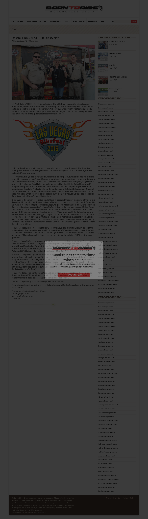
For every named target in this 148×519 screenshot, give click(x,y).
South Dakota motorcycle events (107, 253)
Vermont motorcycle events (106, 269)
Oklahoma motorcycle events (106, 233)
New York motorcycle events (106, 218)
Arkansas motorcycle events (106, 116)
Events (67, 21)
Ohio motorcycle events (105, 229)
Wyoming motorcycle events (106, 292)
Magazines (43, 21)
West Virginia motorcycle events (107, 284)
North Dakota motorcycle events (107, 225)
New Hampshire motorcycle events (108, 206)
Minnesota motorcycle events (106, 182)
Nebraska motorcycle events (106, 198)
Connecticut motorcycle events (107, 127)
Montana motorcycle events (106, 194)
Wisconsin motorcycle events (106, 288)
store (101, 21)
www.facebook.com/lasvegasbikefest (32, 291)
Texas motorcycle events (105, 261)
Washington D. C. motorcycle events (108, 280)
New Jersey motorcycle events (107, 210)
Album (126, 498)
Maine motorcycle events (105, 167)
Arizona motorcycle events (105, 112)
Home (13, 21)
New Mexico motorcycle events (107, 214)
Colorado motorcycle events (106, 123)
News (75, 21)
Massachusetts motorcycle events (108, 174)
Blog (36, 41)
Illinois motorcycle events (105, 147)
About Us (108, 498)
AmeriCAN (112, 65)
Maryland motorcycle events (106, 171)
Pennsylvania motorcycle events (107, 241)
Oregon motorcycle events (105, 237)
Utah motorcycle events (105, 265)
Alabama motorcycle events (106, 104)
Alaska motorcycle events (105, 108)
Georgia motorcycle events (106, 139)
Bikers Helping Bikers (115, 89)
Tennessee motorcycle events (106, 257)
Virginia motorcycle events (106, 273)
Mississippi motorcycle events (106, 186)
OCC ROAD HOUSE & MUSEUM (118, 77)
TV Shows (20, 21)
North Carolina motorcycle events (108, 221)
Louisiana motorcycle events (106, 163)
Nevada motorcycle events (105, 202)
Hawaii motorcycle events (105, 143)
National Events (56, 21)
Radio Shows (32, 21)
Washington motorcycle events (107, 276)
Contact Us (133, 498)
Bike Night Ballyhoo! (115, 53)
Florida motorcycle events (105, 135)
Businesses (92, 21)
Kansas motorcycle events (105, 155)
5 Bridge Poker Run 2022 (117, 41)
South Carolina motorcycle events (108, 249)
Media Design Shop (40, 513)
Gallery (120, 498)
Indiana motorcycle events (105, 151)
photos (82, 21)
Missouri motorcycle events (106, 190)
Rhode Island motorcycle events (107, 245)
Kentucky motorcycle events (106, 159)
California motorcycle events (106, 119)
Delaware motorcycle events (106, 131)
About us (110, 21)
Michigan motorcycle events (106, 178)
